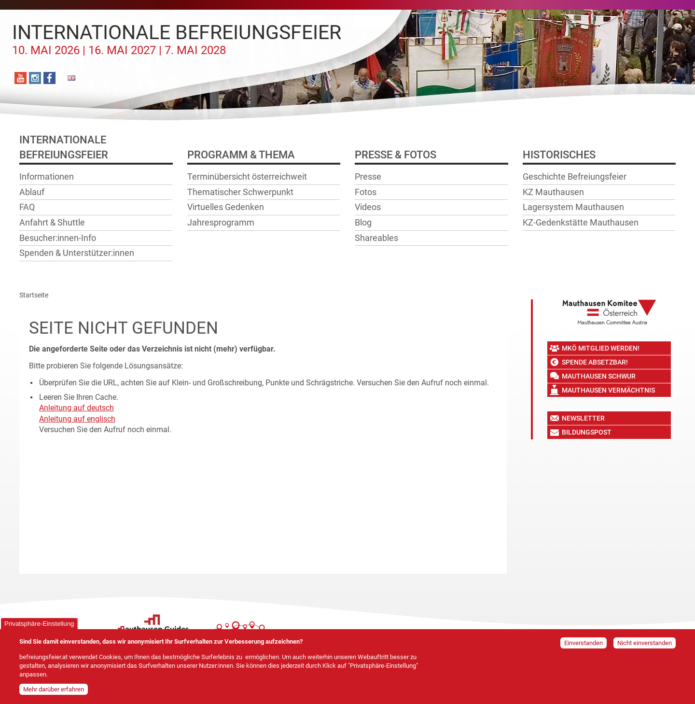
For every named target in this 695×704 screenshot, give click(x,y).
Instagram (35, 78)
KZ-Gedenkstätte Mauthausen (581, 222)
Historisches (559, 155)
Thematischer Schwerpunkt (240, 192)
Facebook (49, 78)
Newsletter (583, 418)
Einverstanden (583, 643)
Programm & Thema (241, 155)
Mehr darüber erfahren (53, 689)
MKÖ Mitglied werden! (600, 348)
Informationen (46, 176)
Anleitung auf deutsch (76, 407)
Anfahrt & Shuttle (52, 222)
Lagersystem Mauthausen (573, 207)
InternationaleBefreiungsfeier (63, 147)
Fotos (365, 192)
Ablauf (31, 192)
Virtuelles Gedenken (225, 207)
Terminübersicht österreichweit (247, 176)
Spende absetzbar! (595, 362)
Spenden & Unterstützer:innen (76, 253)
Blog (363, 222)
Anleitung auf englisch (77, 418)
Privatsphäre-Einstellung (39, 623)
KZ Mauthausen (553, 192)
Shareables (376, 238)
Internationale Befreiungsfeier (176, 39)
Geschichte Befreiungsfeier (574, 176)
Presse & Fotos (395, 155)
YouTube (20, 78)
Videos (368, 207)
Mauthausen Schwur (599, 376)
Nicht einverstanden (644, 643)
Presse (368, 176)
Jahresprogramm (220, 222)
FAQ (27, 207)
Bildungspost (587, 432)
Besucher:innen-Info (57, 238)
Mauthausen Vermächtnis (608, 390)
